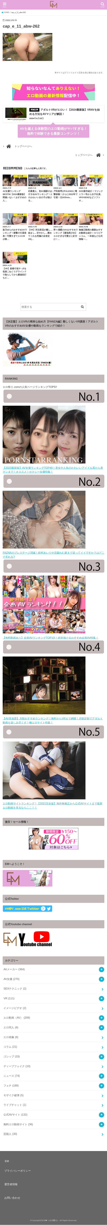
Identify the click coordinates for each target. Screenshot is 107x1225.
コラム (10, 1047)
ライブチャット (14, 1105)
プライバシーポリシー (17, 1170)
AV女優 (11, 979)
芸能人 (10, 1134)
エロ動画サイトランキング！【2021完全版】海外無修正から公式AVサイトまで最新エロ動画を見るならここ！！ (52, 803)
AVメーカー (14, 969)
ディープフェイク (16, 1066)
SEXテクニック (14, 988)
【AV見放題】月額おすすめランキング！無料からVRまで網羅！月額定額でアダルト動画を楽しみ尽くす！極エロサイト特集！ (53, 718)
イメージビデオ (14, 1008)
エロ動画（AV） (16, 1017)
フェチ (11, 1085)
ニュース (11, 1076)
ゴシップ (11, 1056)
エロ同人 (10, 1027)
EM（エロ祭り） (51, 1221)
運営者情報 (11, 1184)
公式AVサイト (15, 1114)
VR (8, 998)
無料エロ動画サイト (18, 1124)
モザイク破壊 (13, 1095)
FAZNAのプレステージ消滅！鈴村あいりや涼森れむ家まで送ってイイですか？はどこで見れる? (53, 552)
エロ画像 (10, 1037)
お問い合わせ (12, 1198)
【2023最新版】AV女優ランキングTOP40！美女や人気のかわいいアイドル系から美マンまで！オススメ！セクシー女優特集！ (53, 467)
